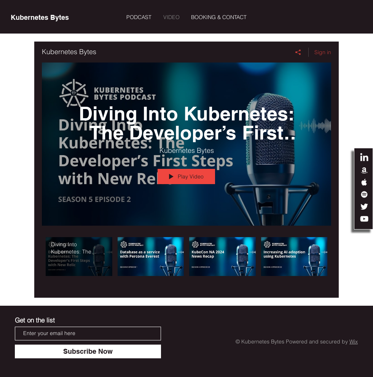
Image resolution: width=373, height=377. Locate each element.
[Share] (298, 52)
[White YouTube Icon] (364, 219)
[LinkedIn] (364, 158)
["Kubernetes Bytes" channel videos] (186, 262)
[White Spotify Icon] (364, 194)
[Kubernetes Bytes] (40, 17)
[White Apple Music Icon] (364, 182)
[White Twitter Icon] (364, 207)
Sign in (322, 52)
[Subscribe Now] (88, 351)
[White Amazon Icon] (364, 170)
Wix (353, 341)
